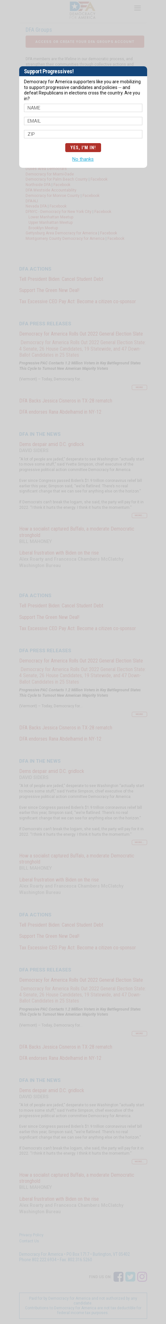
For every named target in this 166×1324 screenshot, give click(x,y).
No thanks (83, 159)
